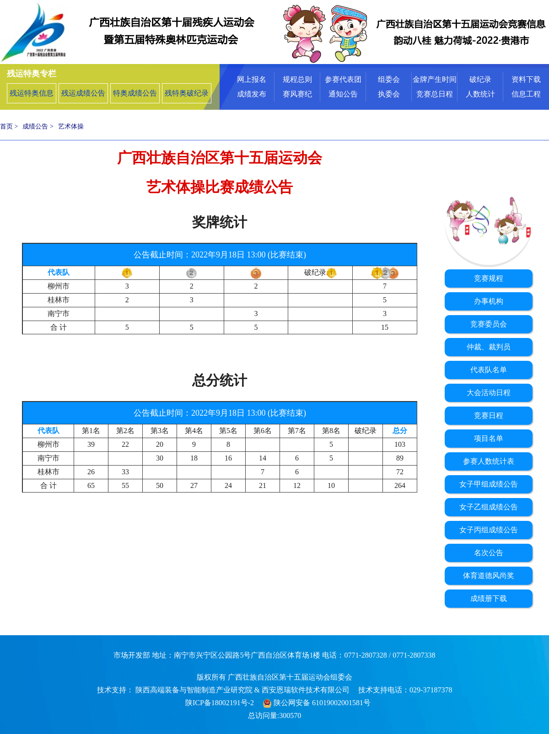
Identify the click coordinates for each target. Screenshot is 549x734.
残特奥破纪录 (187, 93)
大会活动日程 (489, 392)
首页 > (9, 126)
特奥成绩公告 (135, 93)
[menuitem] (251, 87)
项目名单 (488, 438)
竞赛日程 (488, 415)
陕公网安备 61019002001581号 (317, 703)
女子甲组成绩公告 (488, 484)
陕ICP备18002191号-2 (219, 703)
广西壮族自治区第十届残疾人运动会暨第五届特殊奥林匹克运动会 (137, 32)
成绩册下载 (488, 598)
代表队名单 (488, 370)
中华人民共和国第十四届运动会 (411, 32)
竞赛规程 (488, 278)
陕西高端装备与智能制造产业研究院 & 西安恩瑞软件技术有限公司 (242, 690)
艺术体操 (71, 126)
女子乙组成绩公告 (488, 507)
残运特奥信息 (32, 93)
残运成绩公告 (83, 93)
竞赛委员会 (488, 324)
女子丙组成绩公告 (488, 530)
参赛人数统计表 (488, 461)
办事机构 (488, 301)
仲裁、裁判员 (489, 347)
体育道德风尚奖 (488, 575)
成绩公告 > (37, 126)
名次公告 (488, 553)
